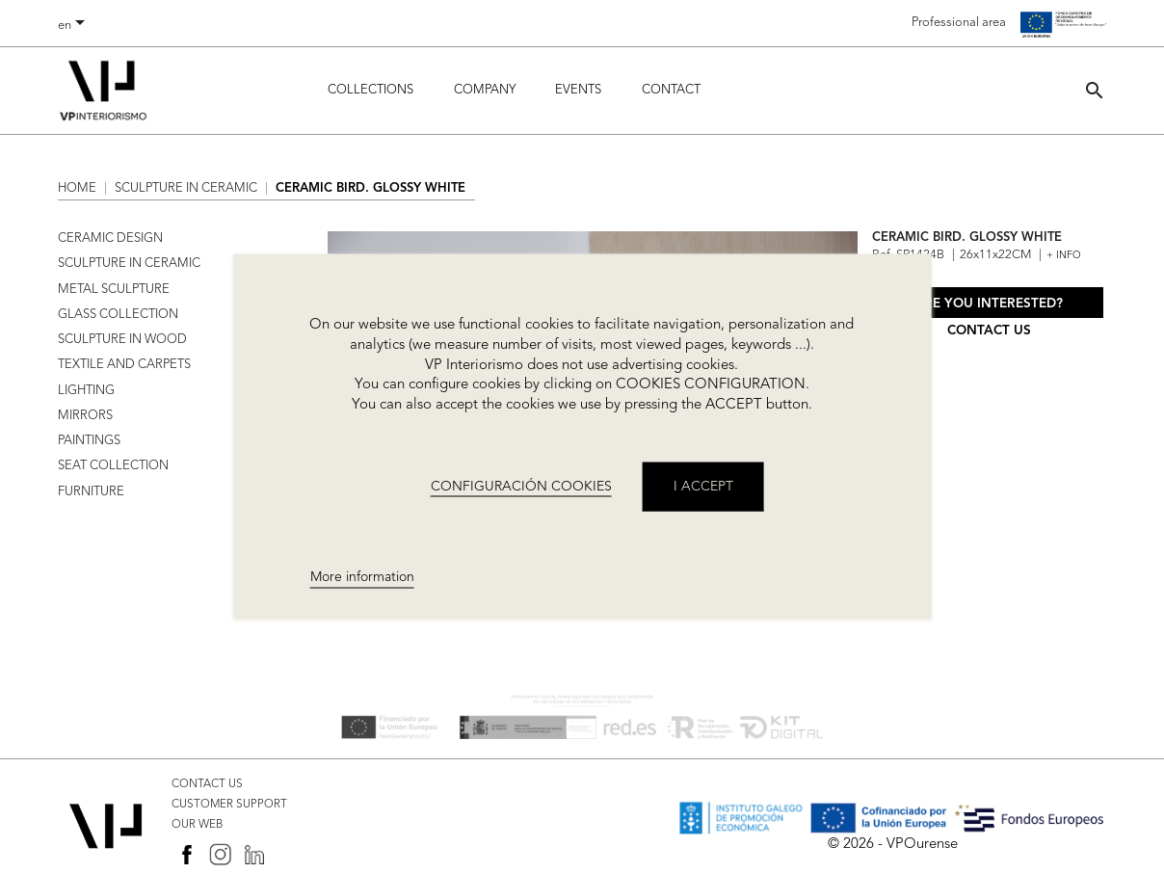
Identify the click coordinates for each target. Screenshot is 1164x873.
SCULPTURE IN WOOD (122, 339)
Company (485, 90)
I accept (703, 485)
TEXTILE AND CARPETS (124, 364)
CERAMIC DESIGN (110, 238)
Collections (370, 90)
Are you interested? (988, 304)
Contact (671, 90)
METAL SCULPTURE (114, 289)
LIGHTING (86, 390)
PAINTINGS (89, 441)
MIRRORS (85, 416)
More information (362, 577)
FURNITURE (91, 492)
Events (578, 90)
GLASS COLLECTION (118, 314)
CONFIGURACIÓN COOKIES (521, 485)
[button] (1094, 90)
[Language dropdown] (75, 26)
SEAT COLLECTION (113, 466)
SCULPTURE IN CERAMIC (129, 263)
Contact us (989, 331)
